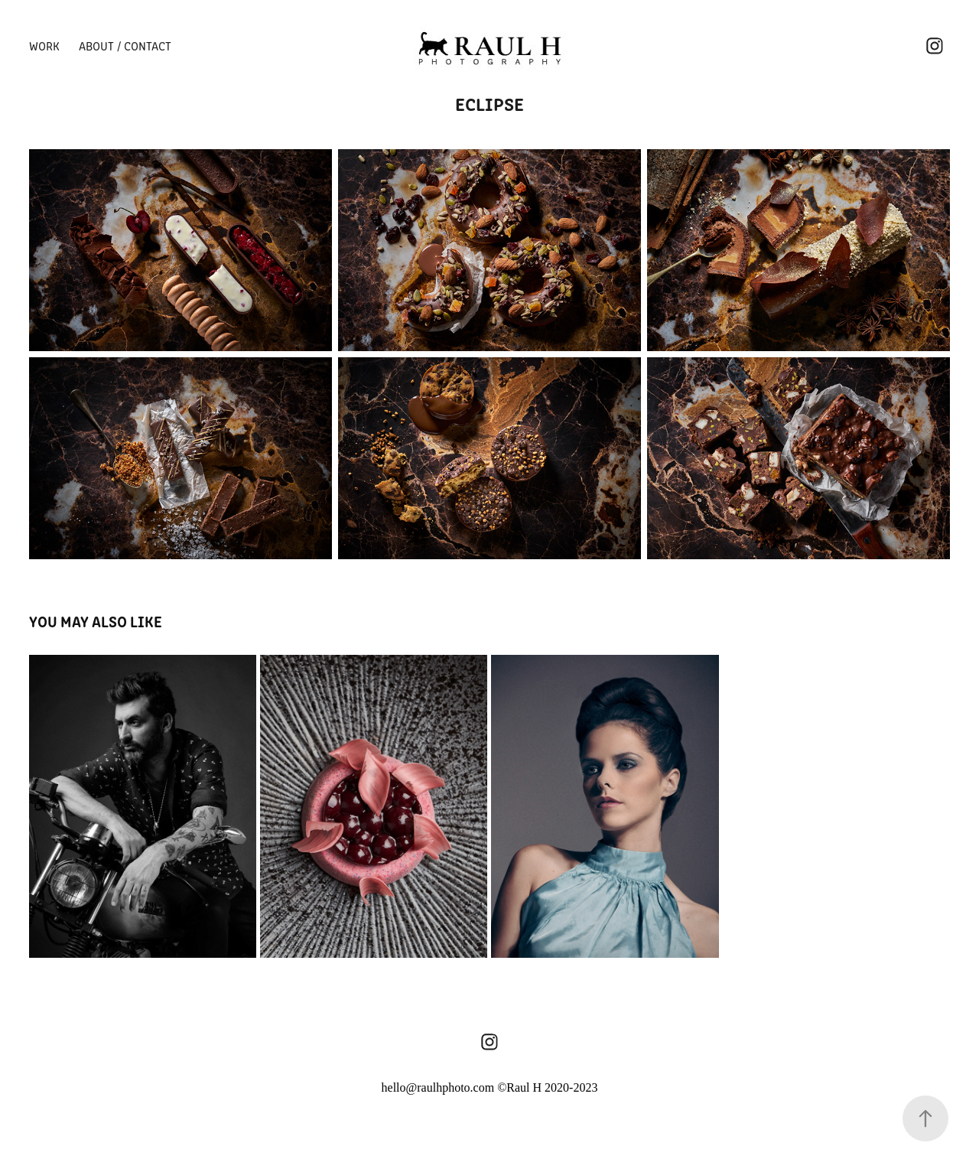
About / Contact (125, 45)
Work (44, 45)
